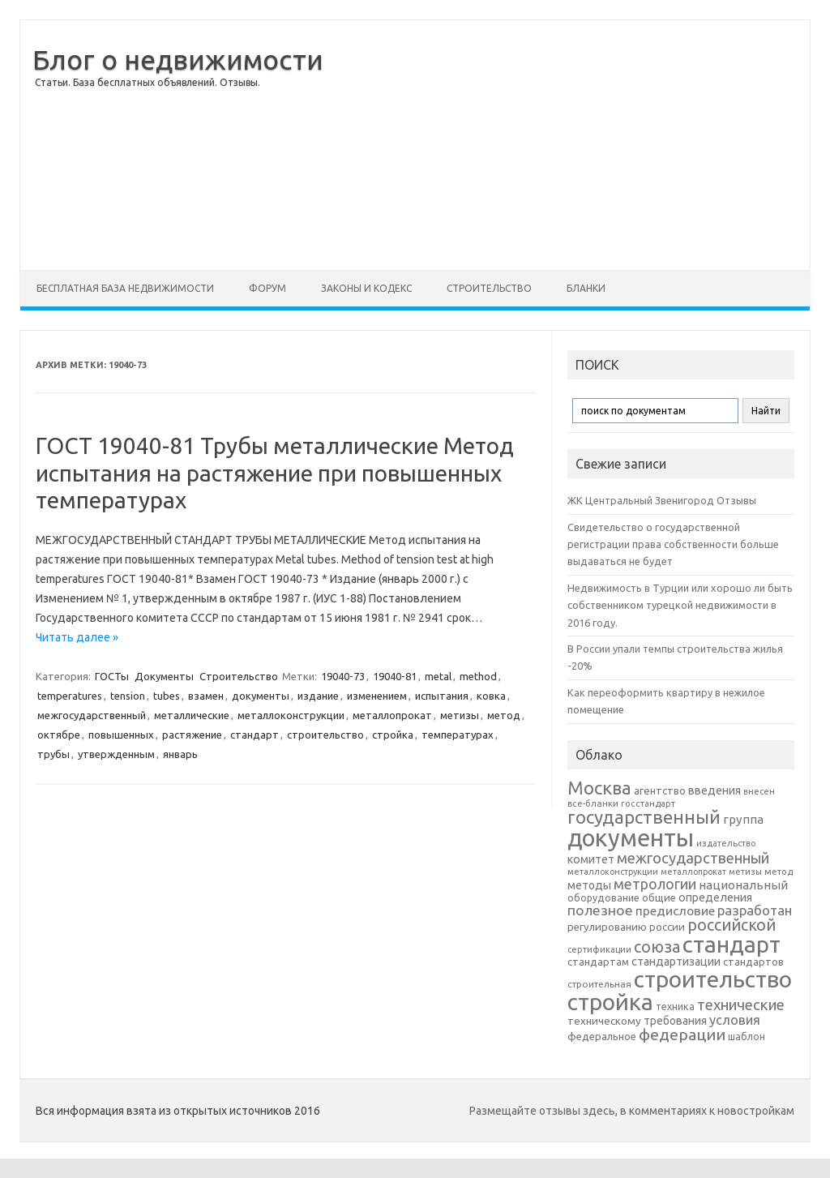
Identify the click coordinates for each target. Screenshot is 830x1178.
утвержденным (116, 754)
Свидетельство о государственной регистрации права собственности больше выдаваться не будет (673, 544)
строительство (325, 734)
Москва (599, 787)
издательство (725, 843)
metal (438, 676)
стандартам (598, 961)
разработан (754, 910)
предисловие (675, 910)
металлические (191, 715)
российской (731, 925)
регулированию (607, 927)
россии (667, 926)
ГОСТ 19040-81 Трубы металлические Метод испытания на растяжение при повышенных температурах (275, 472)
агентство (660, 790)
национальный (743, 885)
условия (734, 1020)
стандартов (753, 961)
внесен (759, 791)
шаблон (746, 1036)
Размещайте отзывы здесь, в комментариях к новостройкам (631, 1110)
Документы (164, 676)
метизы (459, 715)
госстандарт (648, 803)
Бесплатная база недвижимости (125, 288)
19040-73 (343, 676)
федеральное (601, 1036)
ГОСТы (112, 676)
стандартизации (676, 961)
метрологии (655, 884)
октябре (58, 734)
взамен (206, 695)
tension (127, 695)
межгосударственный (91, 715)
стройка (392, 734)
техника (675, 1006)
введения (714, 790)
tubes (166, 695)
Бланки (586, 288)
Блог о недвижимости (177, 59)
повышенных (121, 734)
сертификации (599, 949)
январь (180, 754)
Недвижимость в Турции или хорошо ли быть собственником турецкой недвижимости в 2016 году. (680, 605)
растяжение (192, 734)
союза (657, 947)
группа (743, 819)
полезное (600, 910)
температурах (457, 734)
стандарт (254, 734)
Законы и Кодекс (366, 288)
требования (675, 1020)
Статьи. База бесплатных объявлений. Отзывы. (147, 82)
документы (260, 695)
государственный (644, 817)
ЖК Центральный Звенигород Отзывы (661, 500)
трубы (53, 754)
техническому (604, 1020)
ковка (491, 695)
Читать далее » (77, 637)
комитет (590, 859)
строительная (599, 984)
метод (503, 715)
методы (589, 885)
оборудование (603, 897)
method (478, 676)
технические (741, 1004)
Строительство (489, 288)
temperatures (69, 695)
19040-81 (395, 676)
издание (318, 695)
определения (715, 897)
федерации (682, 1034)
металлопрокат (392, 715)
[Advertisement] (574, 145)
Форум (267, 288)
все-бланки (592, 803)
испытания (441, 695)
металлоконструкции (290, 715)
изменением (377, 695)
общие (659, 897)
